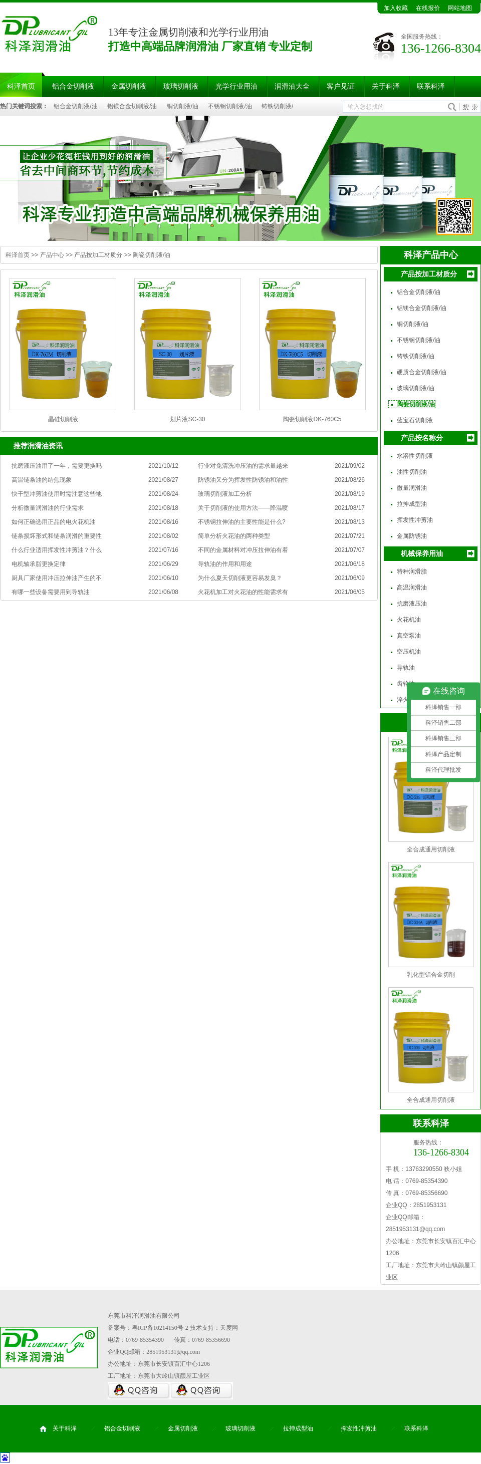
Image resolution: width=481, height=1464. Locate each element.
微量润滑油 (412, 487)
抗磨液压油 (412, 603)
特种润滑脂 (412, 571)
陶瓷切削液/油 (151, 254)
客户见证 (341, 86)
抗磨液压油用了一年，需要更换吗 (57, 465)
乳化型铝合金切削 (431, 974)
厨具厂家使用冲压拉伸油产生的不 (57, 577)
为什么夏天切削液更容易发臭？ (240, 577)
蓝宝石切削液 (415, 420)
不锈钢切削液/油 (230, 106)
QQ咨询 (139, 1390)
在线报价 (428, 8)
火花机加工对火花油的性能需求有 (243, 592)
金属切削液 (128, 86)
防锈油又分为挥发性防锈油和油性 (243, 479)
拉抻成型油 (412, 503)
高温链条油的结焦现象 (42, 479)
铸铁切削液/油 (415, 356)
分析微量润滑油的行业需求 (48, 507)
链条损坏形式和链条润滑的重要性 (57, 535)
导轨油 (406, 667)
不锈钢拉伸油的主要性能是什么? (242, 521)
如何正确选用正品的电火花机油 (54, 521)
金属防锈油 (412, 535)
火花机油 (409, 619)
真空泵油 (409, 635)
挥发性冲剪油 (415, 519)
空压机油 (409, 651)
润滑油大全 (292, 86)
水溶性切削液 (415, 455)
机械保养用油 (422, 553)
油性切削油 (412, 471)
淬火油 (406, 699)
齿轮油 (406, 683)
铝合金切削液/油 (75, 106)
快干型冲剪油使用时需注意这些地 (57, 493)
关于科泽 (386, 86)
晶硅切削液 (63, 419)
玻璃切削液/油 (415, 388)
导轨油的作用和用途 (225, 563)
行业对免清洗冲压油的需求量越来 (243, 465)
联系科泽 (431, 86)
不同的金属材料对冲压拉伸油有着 (243, 549)
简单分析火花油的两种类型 (234, 535)
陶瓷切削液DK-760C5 (312, 419)
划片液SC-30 (187, 419)
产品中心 (52, 254)
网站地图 (460, 8)
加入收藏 (396, 8)
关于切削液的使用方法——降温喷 (243, 507)
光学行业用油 (236, 86)
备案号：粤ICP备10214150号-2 (148, 1327)
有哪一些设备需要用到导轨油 (51, 592)
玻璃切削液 (180, 86)
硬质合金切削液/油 (421, 372)
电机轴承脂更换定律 (39, 563)
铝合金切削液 (73, 86)
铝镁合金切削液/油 (132, 106)
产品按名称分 (422, 438)
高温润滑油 (412, 587)
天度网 (229, 1327)
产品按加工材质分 (98, 254)
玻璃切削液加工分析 (225, 493)
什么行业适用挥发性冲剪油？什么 (57, 549)
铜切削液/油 (182, 106)
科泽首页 (18, 254)
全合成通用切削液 (431, 849)
